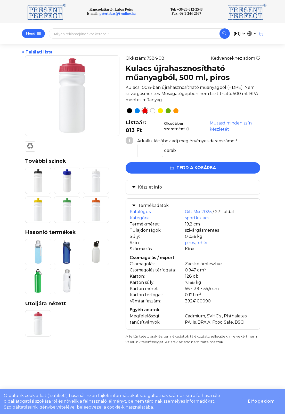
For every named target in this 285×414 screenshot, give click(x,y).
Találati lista (37, 52)
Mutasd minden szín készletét (231, 126)
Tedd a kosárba (193, 167)
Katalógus (140, 211)
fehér (202, 242)
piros (190, 242)
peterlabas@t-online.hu (118, 13)
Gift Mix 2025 (198, 211)
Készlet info (150, 187)
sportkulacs (197, 217)
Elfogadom (261, 401)
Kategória (140, 217)
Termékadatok (153, 205)
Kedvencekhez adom (235, 58)
